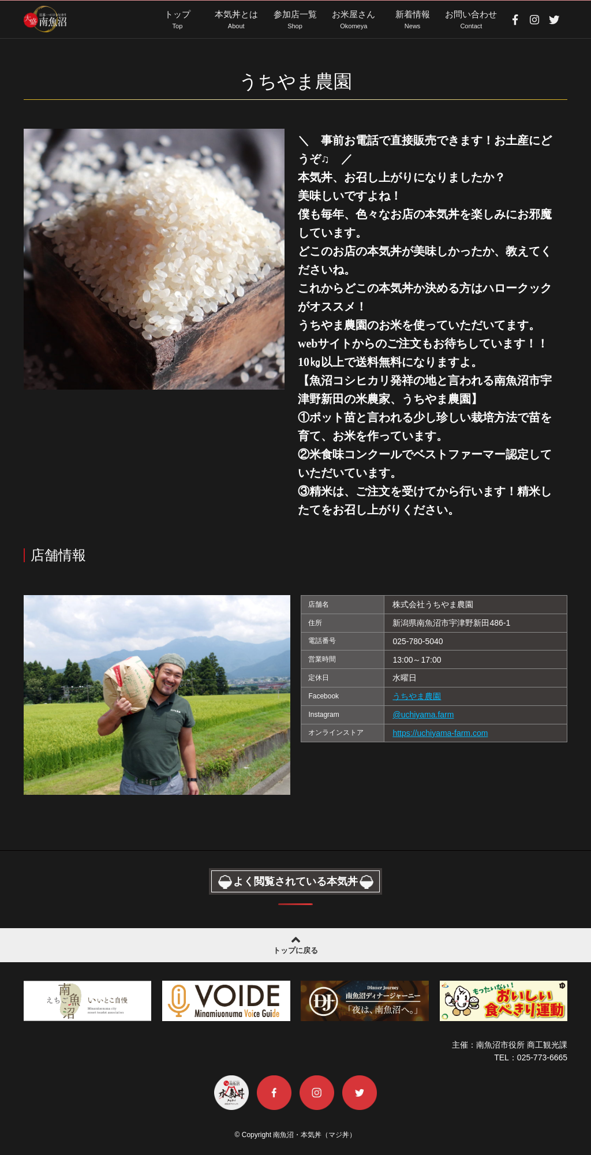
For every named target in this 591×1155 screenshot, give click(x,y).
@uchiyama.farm (423, 714)
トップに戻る (295, 944)
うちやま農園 (416, 696)
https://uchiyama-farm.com (440, 733)
